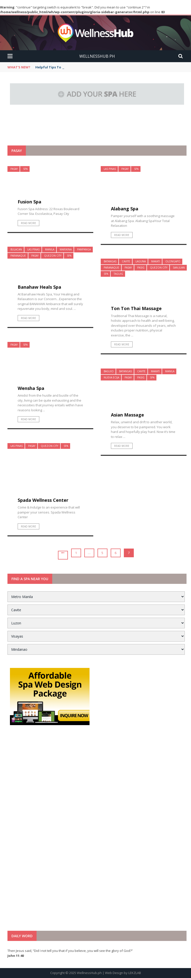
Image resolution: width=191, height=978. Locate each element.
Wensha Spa (31, 388)
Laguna (141, 261)
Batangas (110, 261)
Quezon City (52, 255)
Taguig (118, 274)
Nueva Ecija (111, 377)
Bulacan (16, 249)
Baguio (109, 371)
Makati (155, 261)
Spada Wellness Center (43, 500)
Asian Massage (127, 415)
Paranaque (18, 255)
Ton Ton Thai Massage (136, 308)
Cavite (126, 261)
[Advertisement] (97, 133)
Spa (25, 169)
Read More (28, 223)
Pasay (14, 169)
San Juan (179, 267)
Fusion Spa (29, 202)
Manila (49, 249)
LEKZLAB (134, 973)
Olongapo (172, 261)
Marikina (66, 249)
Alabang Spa (124, 209)
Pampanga (84, 249)
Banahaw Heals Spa (39, 287)
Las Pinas (110, 169)
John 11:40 (15, 955)
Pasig (140, 267)
